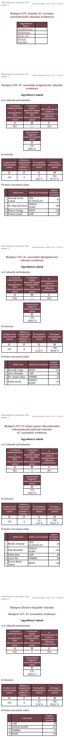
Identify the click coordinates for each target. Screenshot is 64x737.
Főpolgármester (25, 29)
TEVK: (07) (23, 36)
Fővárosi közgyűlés (22, 40)
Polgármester (23, 32)
